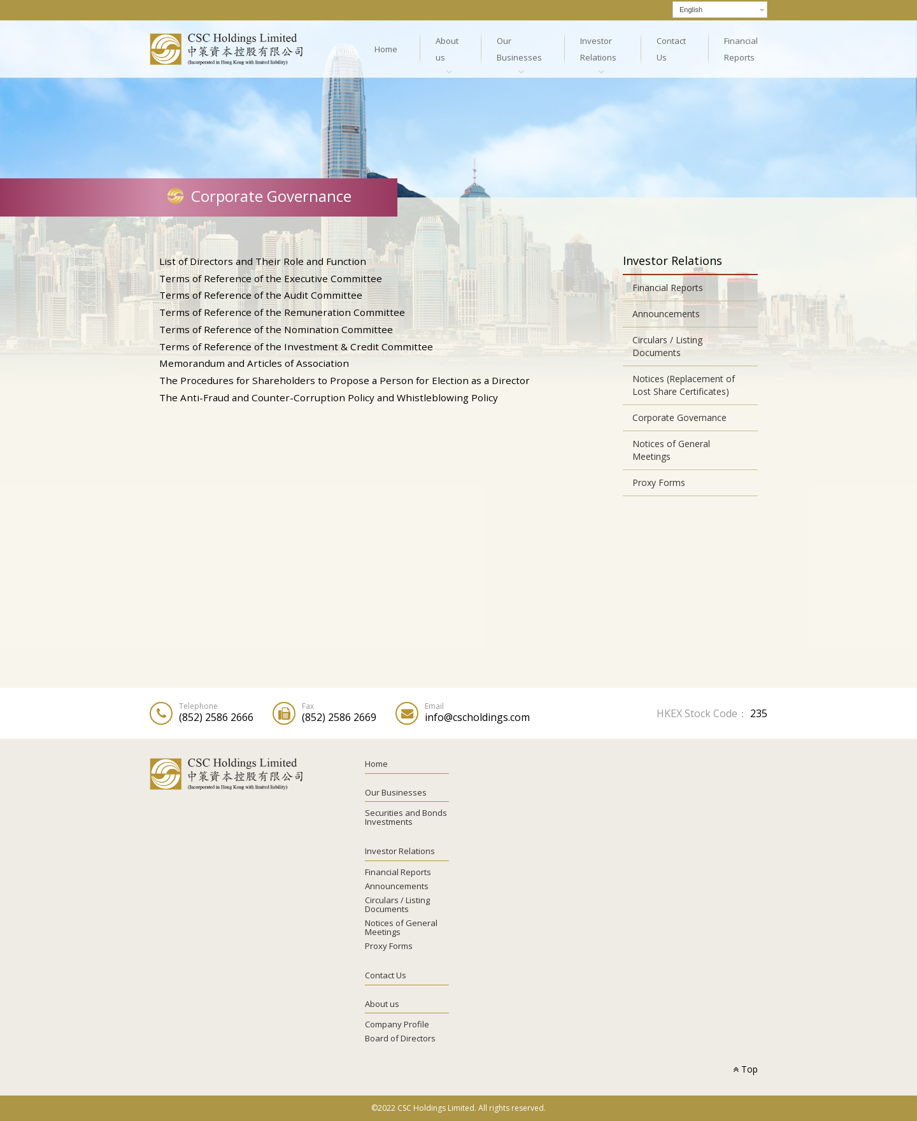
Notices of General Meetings (671, 450)
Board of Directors (400, 1038)
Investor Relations (598, 49)
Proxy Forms (658, 482)
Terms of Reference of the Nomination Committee (276, 329)
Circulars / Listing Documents (667, 346)
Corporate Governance (679, 417)
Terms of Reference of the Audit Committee (260, 295)
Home (385, 49)
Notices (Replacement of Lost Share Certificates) (683, 385)
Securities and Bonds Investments (406, 817)
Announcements (666, 314)
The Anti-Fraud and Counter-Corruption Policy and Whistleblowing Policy (328, 397)
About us (447, 49)
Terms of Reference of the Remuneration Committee (282, 312)
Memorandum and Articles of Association (254, 363)
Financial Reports (741, 49)
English (690, 9)
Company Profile (397, 1024)
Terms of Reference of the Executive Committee (270, 278)
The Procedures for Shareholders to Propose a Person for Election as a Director (344, 380)
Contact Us (671, 49)
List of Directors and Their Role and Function (262, 261)
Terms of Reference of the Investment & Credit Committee (296, 346)
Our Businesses (519, 49)
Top (745, 1069)
